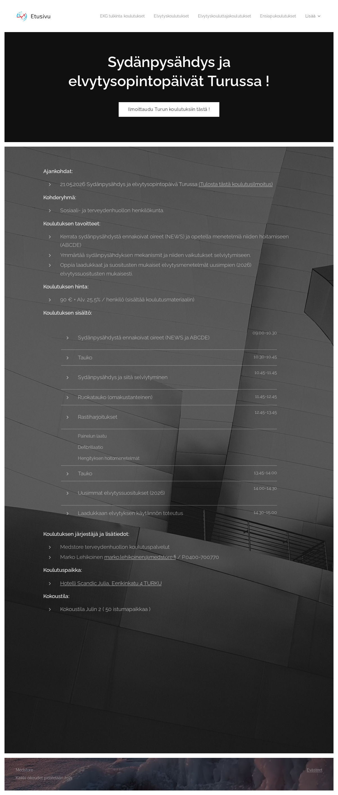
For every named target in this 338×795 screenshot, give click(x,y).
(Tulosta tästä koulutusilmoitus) (236, 184)
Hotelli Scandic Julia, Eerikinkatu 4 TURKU (111, 583)
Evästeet (314, 770)
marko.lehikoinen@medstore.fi (140, 557)
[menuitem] (110, 16)
